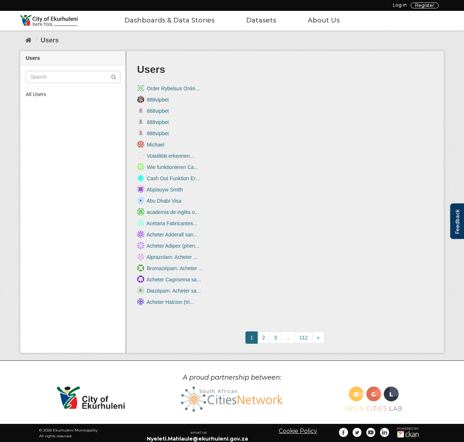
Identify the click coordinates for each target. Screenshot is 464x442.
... (288, 337)
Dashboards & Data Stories (169, 20)
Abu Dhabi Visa (163, 201)
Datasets (261, 20)
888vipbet (158, 100)
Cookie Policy (298, 430)
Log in (400, 5)
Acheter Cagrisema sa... (173, 279)
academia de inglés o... (173, 212)
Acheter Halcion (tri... (170, 302)
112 (303, 337)
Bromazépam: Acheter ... (175, 268)
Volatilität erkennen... (170, 156)
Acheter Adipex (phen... (172, 246)
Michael (155, 145)
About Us (324, 20)
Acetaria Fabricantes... (171, 223)
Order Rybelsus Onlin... (173, 88)
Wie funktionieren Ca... (172, 167)
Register (424, 5)
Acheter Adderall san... (172, 234)
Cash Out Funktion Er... (173, 178)
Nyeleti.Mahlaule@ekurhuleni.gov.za (197, 438)
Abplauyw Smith (164, 190)
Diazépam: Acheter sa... (174, 291)
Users (50, 40)
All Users (36, 94)
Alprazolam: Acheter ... (172, 257)
